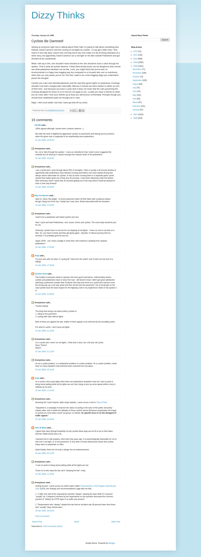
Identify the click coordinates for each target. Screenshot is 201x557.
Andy (37, 256)
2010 (135, 59)
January (136, 110)
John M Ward (40, 428)
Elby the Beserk (42, 195)
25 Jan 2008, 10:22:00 (44, 370)
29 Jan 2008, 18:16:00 (44, 511)
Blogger (112, 543)
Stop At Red (102, 402)
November (137, 73)
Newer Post (37, 522)
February (137, 106)
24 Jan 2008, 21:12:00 (44, 351)
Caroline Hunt (41, 274)
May (135, 95)
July (134, 88)
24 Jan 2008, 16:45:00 (44, 187)
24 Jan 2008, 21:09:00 (44, 294)
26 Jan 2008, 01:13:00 (44, 453)
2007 (135, 114)
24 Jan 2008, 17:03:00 (44, 205)
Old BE (38, 125)
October (136, 77)
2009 (135, 62)
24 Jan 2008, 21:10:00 (44, 331)
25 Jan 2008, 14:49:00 (44, 419)
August (136, 84)
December (137, 69)
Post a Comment (42, 516)
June (135, 91)
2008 (135, 66)
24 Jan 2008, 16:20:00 (44, 140)
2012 (135, 51)
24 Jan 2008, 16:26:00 (44, 158)
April (135, 99)
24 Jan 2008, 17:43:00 (44, 265)
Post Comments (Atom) (52, 526)
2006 (135, 118)
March (135, 102)
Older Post (115, 522)
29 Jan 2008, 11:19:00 (44, 474)
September (137, 80)
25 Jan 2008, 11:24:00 (44, 390)
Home (76, 522)
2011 (135, 55)
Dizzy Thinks (58, 15)
